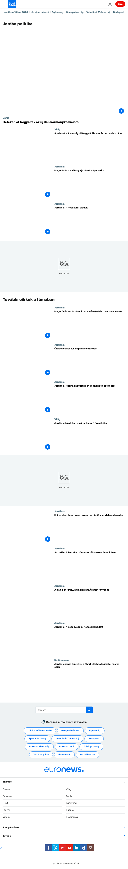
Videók (6, 817)
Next (5, 803)
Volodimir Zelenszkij (98, 12)
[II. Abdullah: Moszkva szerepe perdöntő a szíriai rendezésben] (89, 528)
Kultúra (70, 810)
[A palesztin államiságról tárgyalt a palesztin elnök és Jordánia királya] (89, 146)
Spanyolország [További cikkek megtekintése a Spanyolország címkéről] (37, 738)
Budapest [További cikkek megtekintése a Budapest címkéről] (94, 738)
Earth (69, 796)
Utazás (6, 810)
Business (7, 796)
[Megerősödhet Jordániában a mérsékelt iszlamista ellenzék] (89, 324)
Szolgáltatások (11, 827)
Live (120, 3)
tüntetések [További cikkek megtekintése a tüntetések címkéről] (64, 754)
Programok (72, 817)
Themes (7, 781)
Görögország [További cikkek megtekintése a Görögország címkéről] (91, 746)
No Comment (62, 660)
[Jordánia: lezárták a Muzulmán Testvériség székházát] (89, 399)
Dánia (6, 117)
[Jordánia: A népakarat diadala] (89, 220)
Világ (57, 129)
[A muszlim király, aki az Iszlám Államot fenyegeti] (89, 603)
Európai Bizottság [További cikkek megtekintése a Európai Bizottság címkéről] (39, 746)
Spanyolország (75, 12)
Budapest (118, 12)
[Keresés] (64, 710)
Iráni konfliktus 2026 (16, 12)
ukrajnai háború (40, 12)
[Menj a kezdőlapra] (12, 4)
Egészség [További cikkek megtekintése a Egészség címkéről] (94, 730)
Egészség (57, 12)
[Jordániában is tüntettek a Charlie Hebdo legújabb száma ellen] (89, 677)
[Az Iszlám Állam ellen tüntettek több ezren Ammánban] (89, 565)
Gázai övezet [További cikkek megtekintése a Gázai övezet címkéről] (87, 754)
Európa (6, 789)
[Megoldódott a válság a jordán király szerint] (89, 183)
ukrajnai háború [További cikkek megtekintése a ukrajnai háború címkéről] (70, 730)
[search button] (89, 710)
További (7, 836)
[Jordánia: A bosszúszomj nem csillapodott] (89, 640)
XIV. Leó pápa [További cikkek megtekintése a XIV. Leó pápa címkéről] (41, 754)
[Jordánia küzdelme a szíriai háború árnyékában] (89, 436)
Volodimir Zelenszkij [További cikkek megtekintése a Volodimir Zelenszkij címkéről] (67, 738)
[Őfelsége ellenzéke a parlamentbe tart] (89, 361)
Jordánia (59, 166)
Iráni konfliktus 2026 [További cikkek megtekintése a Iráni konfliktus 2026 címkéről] (40, 730)
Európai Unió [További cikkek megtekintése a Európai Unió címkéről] (66, 746)
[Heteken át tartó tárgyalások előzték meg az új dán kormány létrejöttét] (64, 122)
